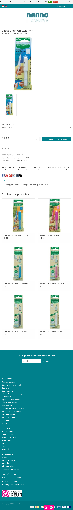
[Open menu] (4, 17)
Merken (5, 443)
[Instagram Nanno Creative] (41, 368)
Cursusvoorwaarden (9, 403)
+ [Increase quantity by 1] (39, 138)
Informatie (6, 148)
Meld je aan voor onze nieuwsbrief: (36, 355)
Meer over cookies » (66, 2)
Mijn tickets (6, 463)
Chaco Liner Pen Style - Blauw (16, 235)
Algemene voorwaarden (11, 400)
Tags (4, 446)
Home (4, 33)
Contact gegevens (9, 382)
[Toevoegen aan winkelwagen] (56, 139)
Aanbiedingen (7, 440)
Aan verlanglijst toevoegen (11, 185)
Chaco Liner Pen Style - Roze (51, 235)
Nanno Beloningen (9, 417)
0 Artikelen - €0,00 (63, 6)
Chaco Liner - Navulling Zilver (16, 331)
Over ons (5, 388)
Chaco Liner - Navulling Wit (51, 331)
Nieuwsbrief (6, 397)
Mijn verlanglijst (8, 466)
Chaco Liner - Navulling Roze (52, 283)
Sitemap (5, 423)
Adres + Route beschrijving (12, 394)
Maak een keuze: (8, 124)
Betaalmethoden (8, 414)
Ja (49, 2)
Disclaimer (6, 420)
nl (3, 6)
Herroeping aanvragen (10, 469)
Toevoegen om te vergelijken (30, 185)
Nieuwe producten (9, 437)
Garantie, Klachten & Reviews (13, 408)
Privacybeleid (7, 406)
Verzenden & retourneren (11, 411)
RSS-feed (5, 449)
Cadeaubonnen (7, 434)
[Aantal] (36, 139)
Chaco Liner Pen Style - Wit (17, 33)
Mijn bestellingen (8, 460)
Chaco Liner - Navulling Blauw (16, 283)
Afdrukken (44, 185)
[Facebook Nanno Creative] (32, 368)
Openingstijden (7, 391)
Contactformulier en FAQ (11, 385)
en (6, 6)
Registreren (6, 457)
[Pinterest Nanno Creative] (36, 368)
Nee (55, 2)
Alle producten (7, 431)
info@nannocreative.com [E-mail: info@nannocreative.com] (14, 485)
